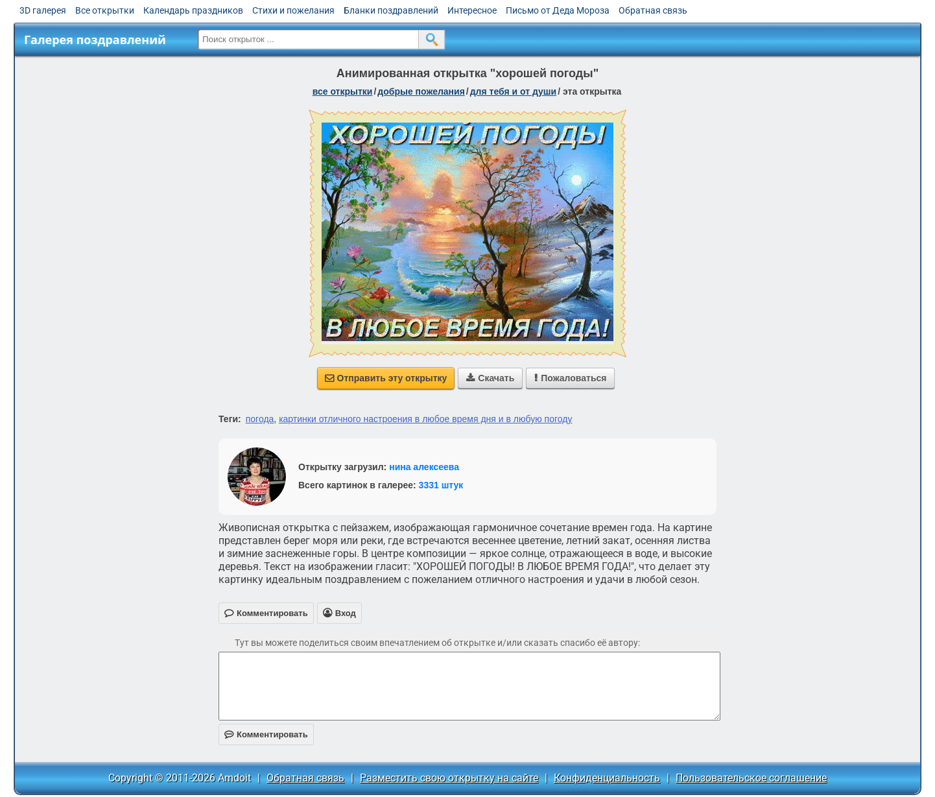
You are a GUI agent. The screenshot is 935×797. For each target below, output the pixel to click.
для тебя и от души (513, 91)
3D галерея (42, 10)
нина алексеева (424, 467)
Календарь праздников (193, 10)
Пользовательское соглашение (751, 778)
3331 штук (441, 485)
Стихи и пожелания (293, 10)
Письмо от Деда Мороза (558, 10)
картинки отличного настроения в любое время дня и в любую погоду (425, 419)
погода (260, 419)
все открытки (343, 91)
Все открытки (104, 10)
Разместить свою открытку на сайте (449, 778)
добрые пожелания (421, 91)
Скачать (490, 378)
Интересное (472, 10)
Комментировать (266, 734)
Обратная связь (653, 10)
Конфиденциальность (607, 778)
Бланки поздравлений (391, 10)
